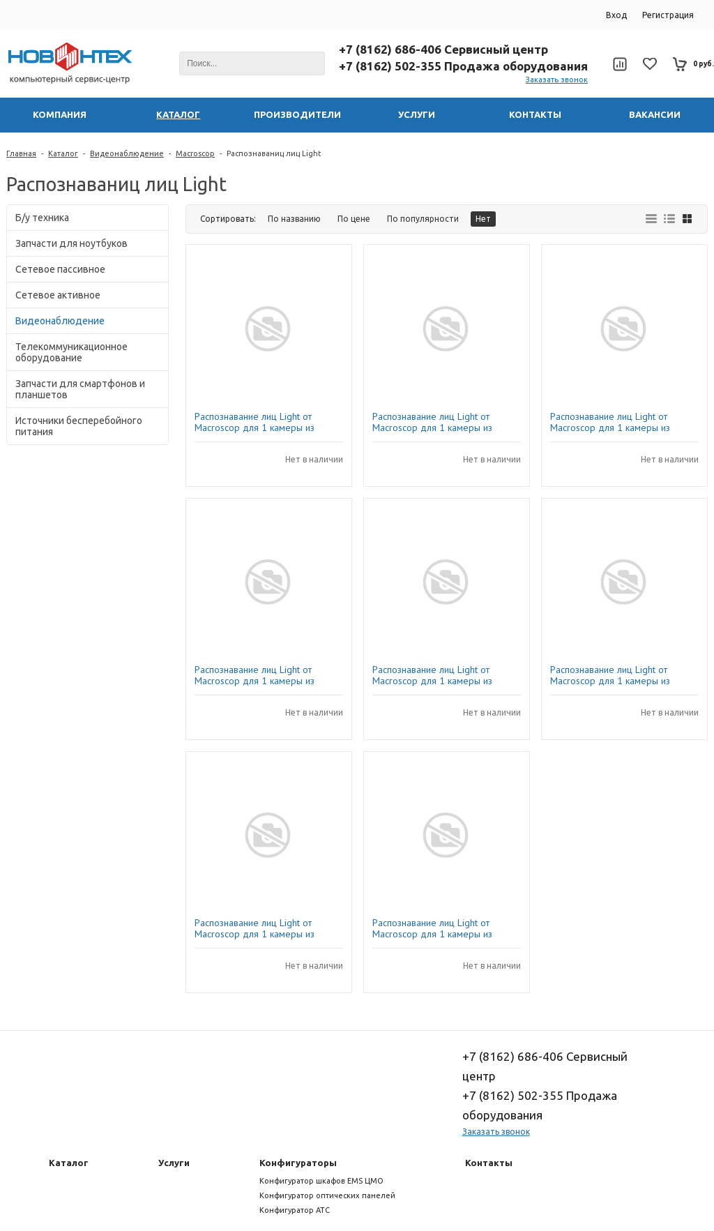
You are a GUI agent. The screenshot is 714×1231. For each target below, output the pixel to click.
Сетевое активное (57, 295)
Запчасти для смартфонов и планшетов (80, 389)
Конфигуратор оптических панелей (327, 1195)
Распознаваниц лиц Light (274, 153)
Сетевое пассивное (60, 269)
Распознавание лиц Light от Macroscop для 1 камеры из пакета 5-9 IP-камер (610, 675)
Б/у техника (42, 217)
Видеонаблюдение (127, 153)
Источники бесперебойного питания (78, 426)
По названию (294, 218)
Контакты (488, 1163)
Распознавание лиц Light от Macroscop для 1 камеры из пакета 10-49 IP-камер (254, 928)
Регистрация (668, 15)
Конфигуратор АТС (294, 1210)
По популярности (423, 218)
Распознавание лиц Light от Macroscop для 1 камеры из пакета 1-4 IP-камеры (254, 422)
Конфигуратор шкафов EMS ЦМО (321, 1181)
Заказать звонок (557, 79)
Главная (21, 153)
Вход (616, 15)
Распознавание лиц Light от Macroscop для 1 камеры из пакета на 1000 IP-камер (254, 675)
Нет (483, 218)
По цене (353, 218)
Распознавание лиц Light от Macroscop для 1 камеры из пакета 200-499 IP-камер (432, 675)
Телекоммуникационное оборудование (71, 352)
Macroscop (195, 153)
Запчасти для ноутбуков (71, 243)
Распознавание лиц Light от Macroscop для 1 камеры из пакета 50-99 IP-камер (610, 422)
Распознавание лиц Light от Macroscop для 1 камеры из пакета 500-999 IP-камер (432, 422)
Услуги (174, 1163)
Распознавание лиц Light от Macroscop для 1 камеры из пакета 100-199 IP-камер (432, 928)
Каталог (63, 153)
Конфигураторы (298, 1163)
